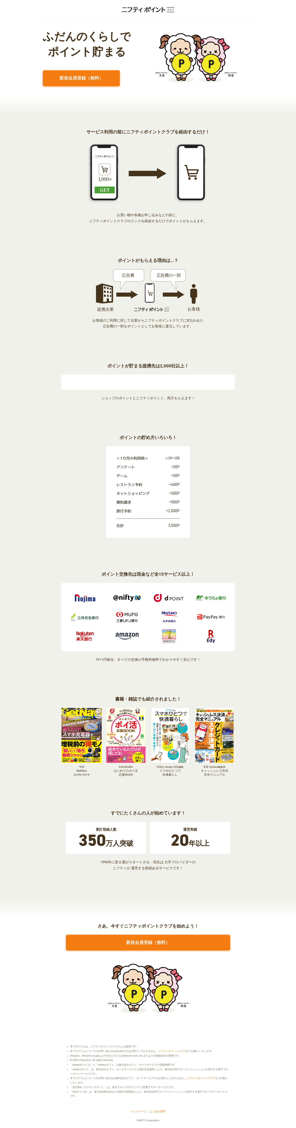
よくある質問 (157, 1111)
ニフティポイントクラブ (172, 1051)
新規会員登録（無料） (81, 78)
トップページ (138, 1111)
